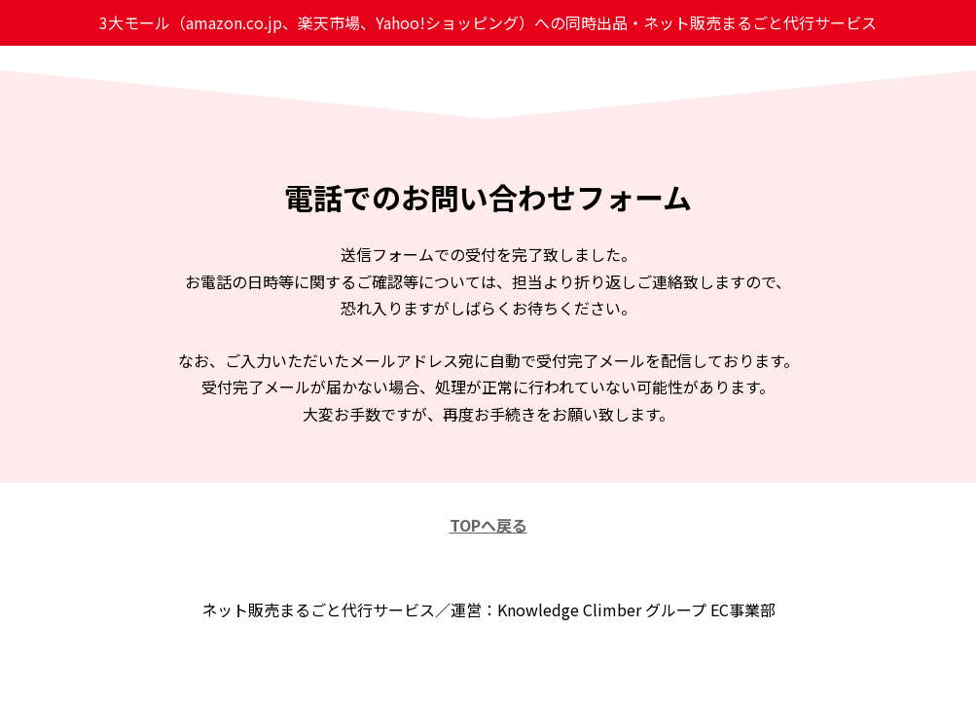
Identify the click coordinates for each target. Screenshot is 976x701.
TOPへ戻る (488, 524)
